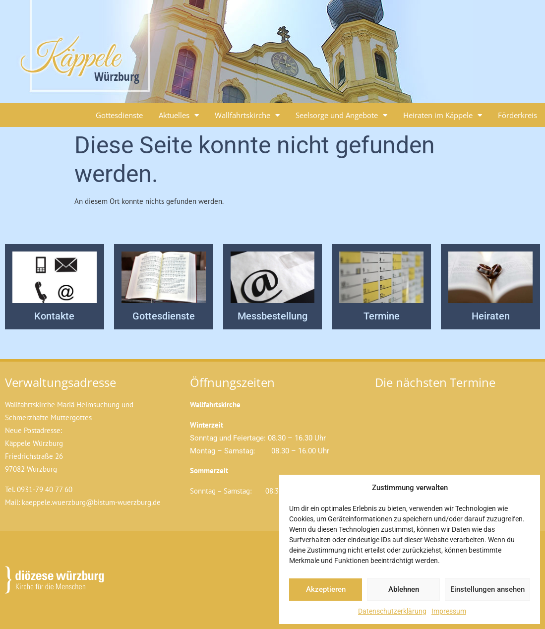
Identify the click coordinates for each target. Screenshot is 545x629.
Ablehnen (403, 589)
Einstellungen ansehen (487, 589)
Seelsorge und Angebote (341, 115)
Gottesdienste (119, 115)
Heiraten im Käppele (442, 115)
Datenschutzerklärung (392, 611)
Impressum (448, 611)
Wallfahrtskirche (247, 115)
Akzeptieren (326, 589)
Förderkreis (517, 115)
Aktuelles (179, 115)
